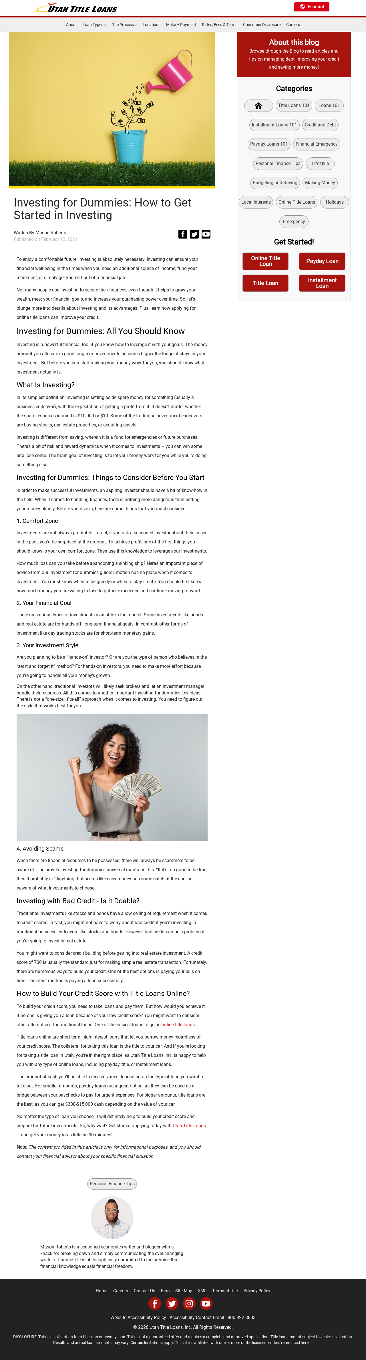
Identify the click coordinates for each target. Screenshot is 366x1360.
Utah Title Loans (189, 1125)
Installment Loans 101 (274, 125)
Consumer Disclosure (262, 24)
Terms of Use (222, 1291)
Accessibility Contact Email (197, 1317)
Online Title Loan (265, 263)
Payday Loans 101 (269, 145)
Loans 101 (330, 105)
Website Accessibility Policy (138, 1317)
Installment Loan (322, 286)
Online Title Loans (312, 204)
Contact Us (147, 1291)
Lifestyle (320, 164)
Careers (293, 24)
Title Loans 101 (294, 105)
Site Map (184, 1291)
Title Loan (265, 286)
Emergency (310, 223)
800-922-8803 (242, 1317)
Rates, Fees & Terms (219, 24)
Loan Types (94, 24)
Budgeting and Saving (275, 184)
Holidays (278, 223)
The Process (124, 24)
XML (201, 1291)
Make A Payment (181, 24)
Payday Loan (322, 263)
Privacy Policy (252, 1291)
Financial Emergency (317, 145)
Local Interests (272, 204)
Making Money (320, 184)
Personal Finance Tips (112, 1183)
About (71, 24)
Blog (166, 1291)
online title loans (178, 1024)
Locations (151, 24)
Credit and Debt (320, 125)
